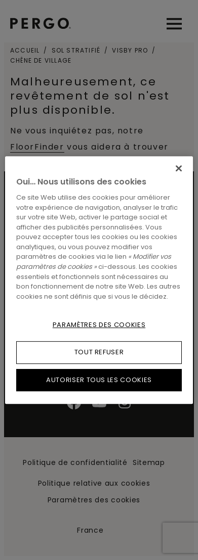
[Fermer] (179, 168)
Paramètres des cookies (99, 325)
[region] (99, 280)
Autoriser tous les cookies (99, 380)
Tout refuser (99, 352)
